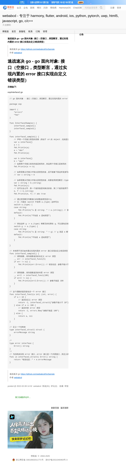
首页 (14, 31)
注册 (112, 7)
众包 (26, 7)
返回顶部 (64, 408)
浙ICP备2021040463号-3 (56, 460)
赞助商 (53, 7)
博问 (39, 7)
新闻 (32, 7)
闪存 (46, 7)
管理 (45, 31)
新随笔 (22, 31)
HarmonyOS (65, 7)
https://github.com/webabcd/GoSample (38, 49)
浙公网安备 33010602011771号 (28, 460)
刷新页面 (55, 408)
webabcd (18, 52)
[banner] (8, 8)
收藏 (61, 386)
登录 (119, 7)
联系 (30, 31)
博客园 (5, 31)
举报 (66, 386)
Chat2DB (77, 7)
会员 (19, 7)
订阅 (38, 31)
